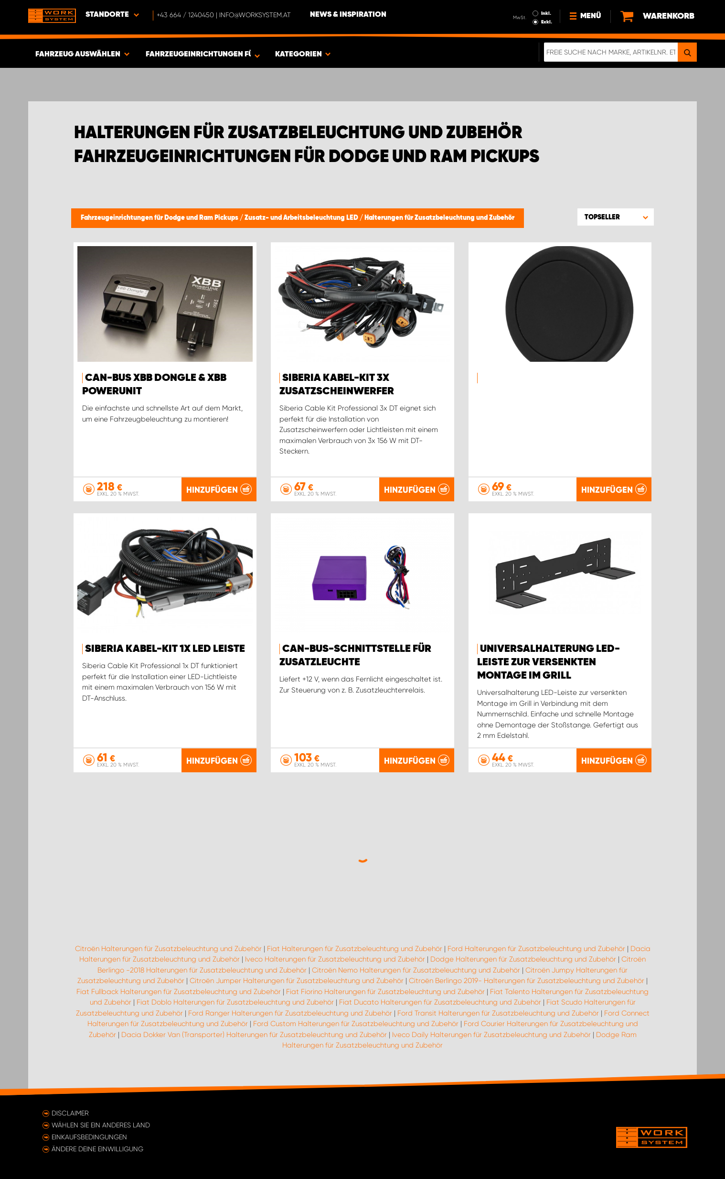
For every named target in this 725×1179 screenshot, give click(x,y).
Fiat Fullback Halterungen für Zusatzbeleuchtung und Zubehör (178, 991)
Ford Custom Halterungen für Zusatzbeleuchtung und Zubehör (355, 1023)
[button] (615, 217)
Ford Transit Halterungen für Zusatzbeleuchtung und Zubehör (498, 1013)
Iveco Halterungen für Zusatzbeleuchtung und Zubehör (335, 959)
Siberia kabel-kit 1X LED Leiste (165, 649)
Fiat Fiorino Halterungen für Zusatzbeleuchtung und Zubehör (385, 991)
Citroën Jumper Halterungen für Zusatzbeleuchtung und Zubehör (297, 980)
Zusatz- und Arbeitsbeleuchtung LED (302, 218)
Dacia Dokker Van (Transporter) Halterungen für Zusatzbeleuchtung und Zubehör (254, 1034)
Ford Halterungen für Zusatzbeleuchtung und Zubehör (536, 948)
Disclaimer (70, 1113)
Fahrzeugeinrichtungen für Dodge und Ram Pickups (160, 218)
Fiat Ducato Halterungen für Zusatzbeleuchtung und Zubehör (440, 1002)
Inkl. (546, 13)
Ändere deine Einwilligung (97, 1149)
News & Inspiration (348, 15)
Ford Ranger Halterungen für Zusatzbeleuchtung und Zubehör (290, 1013)
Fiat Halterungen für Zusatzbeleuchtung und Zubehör (354, 948)
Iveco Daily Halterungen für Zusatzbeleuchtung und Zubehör (491, 1034)
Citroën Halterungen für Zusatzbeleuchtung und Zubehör (168, 948)
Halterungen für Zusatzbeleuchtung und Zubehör (439, 218)
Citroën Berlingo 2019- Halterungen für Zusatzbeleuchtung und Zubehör (526, 980)
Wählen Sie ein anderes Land (101, 1125)
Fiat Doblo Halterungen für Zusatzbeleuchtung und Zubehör (235, 1002)
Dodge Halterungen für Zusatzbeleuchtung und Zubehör (523, 959)
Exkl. (546, 22)
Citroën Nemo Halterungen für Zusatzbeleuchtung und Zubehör (416, 970)
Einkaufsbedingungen (89, 1137)
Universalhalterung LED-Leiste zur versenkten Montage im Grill (548, 662)
